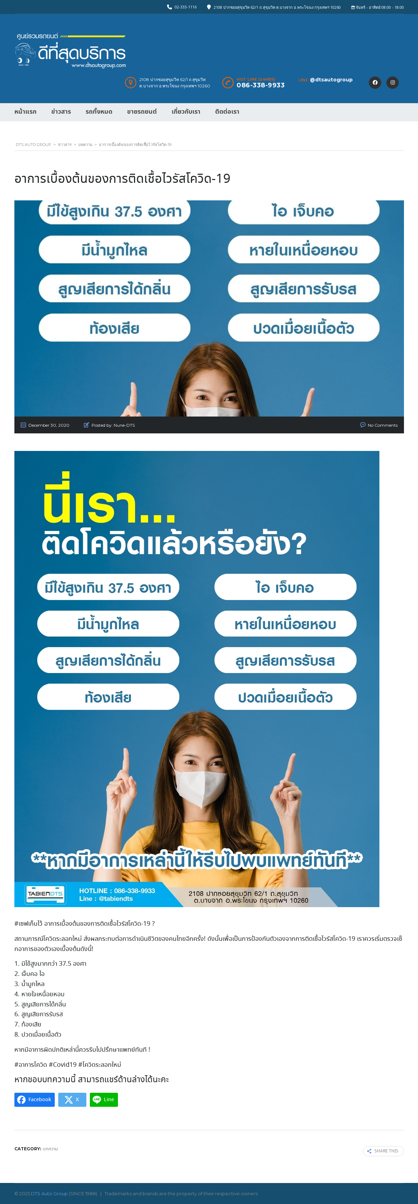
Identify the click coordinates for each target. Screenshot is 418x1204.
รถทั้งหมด (99, 112)
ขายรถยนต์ (142, 112)
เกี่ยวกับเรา (186, 112)
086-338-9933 (261, 85)
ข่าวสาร (61, 112)
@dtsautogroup (331, 80)
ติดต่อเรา (227, 112)
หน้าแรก (25, 112)
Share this (382, 1151)
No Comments (383, 425)
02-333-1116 (186, 6)
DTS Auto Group (49, 1193)
